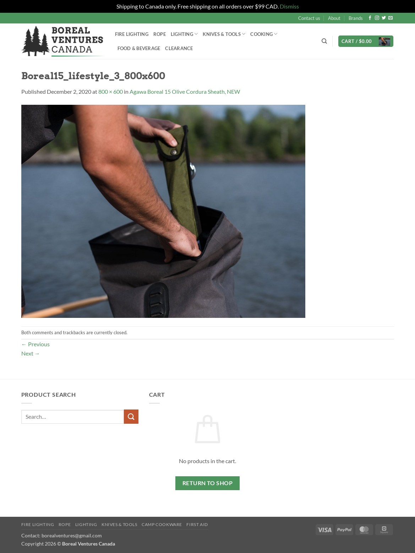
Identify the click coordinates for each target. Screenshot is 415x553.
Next (30, 353)
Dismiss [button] (289, 6)
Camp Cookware (162, 524)
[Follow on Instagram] (377, 18)
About (334, 18)
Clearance (179, 48)
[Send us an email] (390, 18)
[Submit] (131, 416)
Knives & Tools (224, 34)
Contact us (309, 18)
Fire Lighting (131, 34)
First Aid (197, 524)
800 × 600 (110, 91)
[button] (365, 41)
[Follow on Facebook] (370, 18)
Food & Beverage (139, 48)
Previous (35, 344)
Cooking (263, 34)
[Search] (324, 41)
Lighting (184, 34)
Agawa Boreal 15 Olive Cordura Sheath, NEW (185, 91)
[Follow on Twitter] (384, 18)
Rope (159, 34)
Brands (356, 18)
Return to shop (207, 483)
